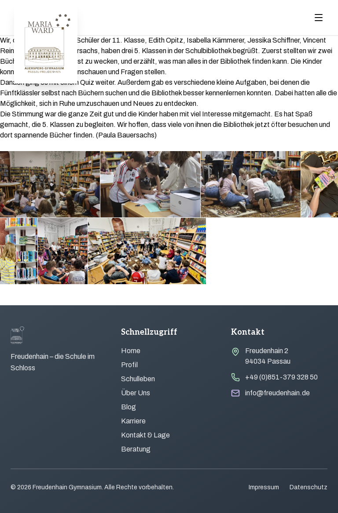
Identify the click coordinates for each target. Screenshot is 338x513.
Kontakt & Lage (145, 435)
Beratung (136, 449)
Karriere (133, 421)
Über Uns (135, 393)
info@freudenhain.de (277, 393)
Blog (128, 407)
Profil (129, 364)
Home (130, 350)
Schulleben (138, 379)
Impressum (264, 487)
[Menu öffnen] (318, 17)
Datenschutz (308, 487)
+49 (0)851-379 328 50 (281, 377)
